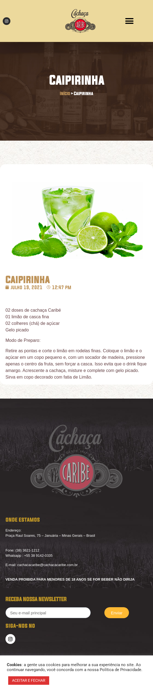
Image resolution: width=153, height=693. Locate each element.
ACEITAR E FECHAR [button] (28, 680)
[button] (129, 21)
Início (65, 93)
